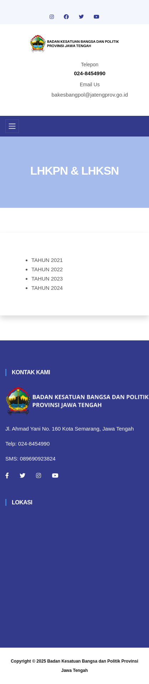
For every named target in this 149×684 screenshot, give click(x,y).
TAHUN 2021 (47, 260)
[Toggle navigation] (12, 126)
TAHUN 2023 (47, 279)
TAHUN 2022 (47, 269)
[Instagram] (38, 475)
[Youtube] (55, 475)
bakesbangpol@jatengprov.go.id (90, 95)
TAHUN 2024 (47, 288)
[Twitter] (22, 475)
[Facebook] (7, 475)
